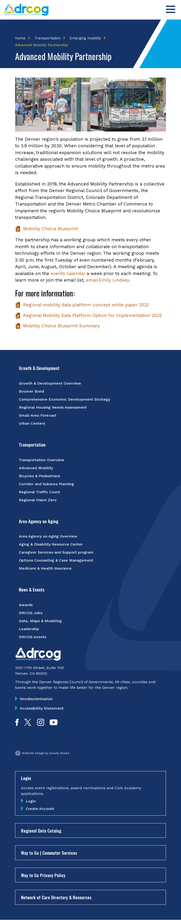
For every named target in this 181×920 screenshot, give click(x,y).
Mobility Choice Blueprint (46, 229)
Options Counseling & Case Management (56, 560)
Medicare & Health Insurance (45, 568)
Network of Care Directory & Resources (56, 897)
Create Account (40, 808)
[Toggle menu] (170, 9)
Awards (26, 605)
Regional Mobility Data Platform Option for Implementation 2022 (88, 315)
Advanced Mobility (36, 468)
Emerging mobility (85, 38)
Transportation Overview (41, 460)
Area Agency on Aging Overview (48, 536)
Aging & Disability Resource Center (51, 544)
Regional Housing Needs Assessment (53, 407)
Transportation (48, 38)
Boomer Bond (31, 391)
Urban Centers (32, 423)
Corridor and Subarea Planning (46, 484)
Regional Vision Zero (38, 500)
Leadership (29, 629)
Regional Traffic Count (39, 492)
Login (31, 801)
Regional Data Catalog (41, 830)
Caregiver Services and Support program (56, 552)
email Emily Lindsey (107, 280)
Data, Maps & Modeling (40, 621)
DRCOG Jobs (30, 613)
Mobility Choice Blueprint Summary (57, 326)
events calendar (68, 273)
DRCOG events (32, 637)
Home (20, 38)
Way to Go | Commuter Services (49, 852)
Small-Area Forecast (37, 415)
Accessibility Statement (42, 708)
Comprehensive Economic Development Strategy (64, 399)
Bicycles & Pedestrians (39, 476)
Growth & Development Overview (50, 383)
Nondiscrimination (36, 699)
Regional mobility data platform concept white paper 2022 (82, 305)
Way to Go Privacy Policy (43, 875)
